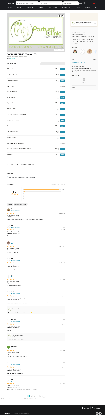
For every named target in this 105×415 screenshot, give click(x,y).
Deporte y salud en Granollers (17, 398)
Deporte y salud (6, 398)
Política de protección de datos (33, 408)
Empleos (52, 408)
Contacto (64, 408)
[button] (27, 3)
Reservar (62, 69)
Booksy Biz (58, 408)
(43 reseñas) (12, 58)
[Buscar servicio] (52, 63)
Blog (4, 408)
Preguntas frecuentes (20, 408)
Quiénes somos (11, 408)
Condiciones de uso (45, 408)
